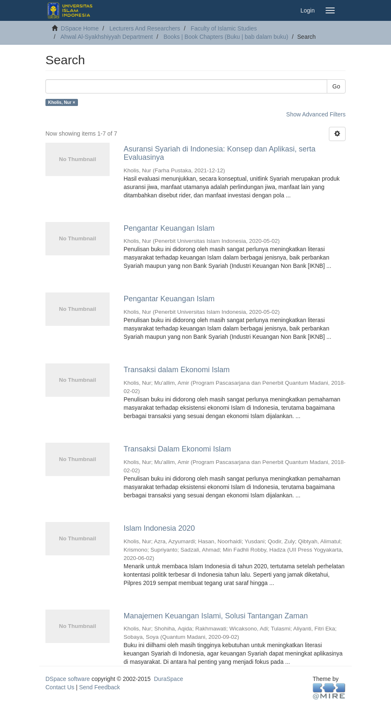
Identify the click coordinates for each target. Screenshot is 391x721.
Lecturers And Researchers (144, 28)
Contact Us (59, 687)
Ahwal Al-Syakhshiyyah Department (106, 36)
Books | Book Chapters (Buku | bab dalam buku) (225, 36)
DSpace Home (80, 28)
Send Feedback (99, 687)
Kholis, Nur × (61, 102)
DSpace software (67, 679)
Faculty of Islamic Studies (224, 28)
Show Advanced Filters (316, 114)
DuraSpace (168, 679)
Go (336, 86)
